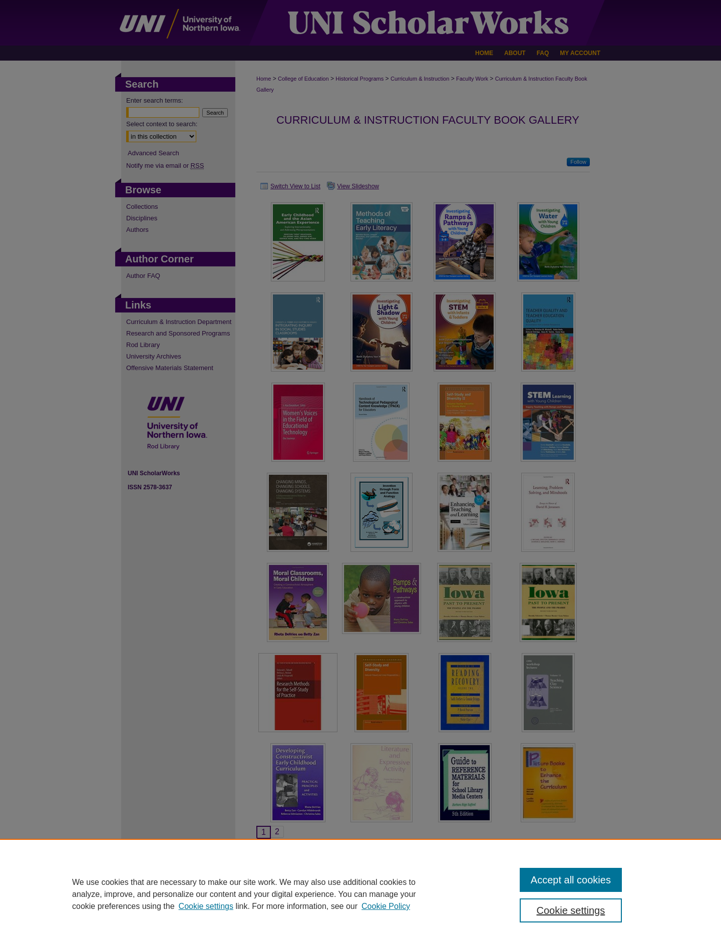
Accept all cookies (571, 879)
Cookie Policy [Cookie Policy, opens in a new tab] (386, 906)
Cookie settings (206, 906)
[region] (360, 894)
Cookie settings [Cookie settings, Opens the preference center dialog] (571, 910)
